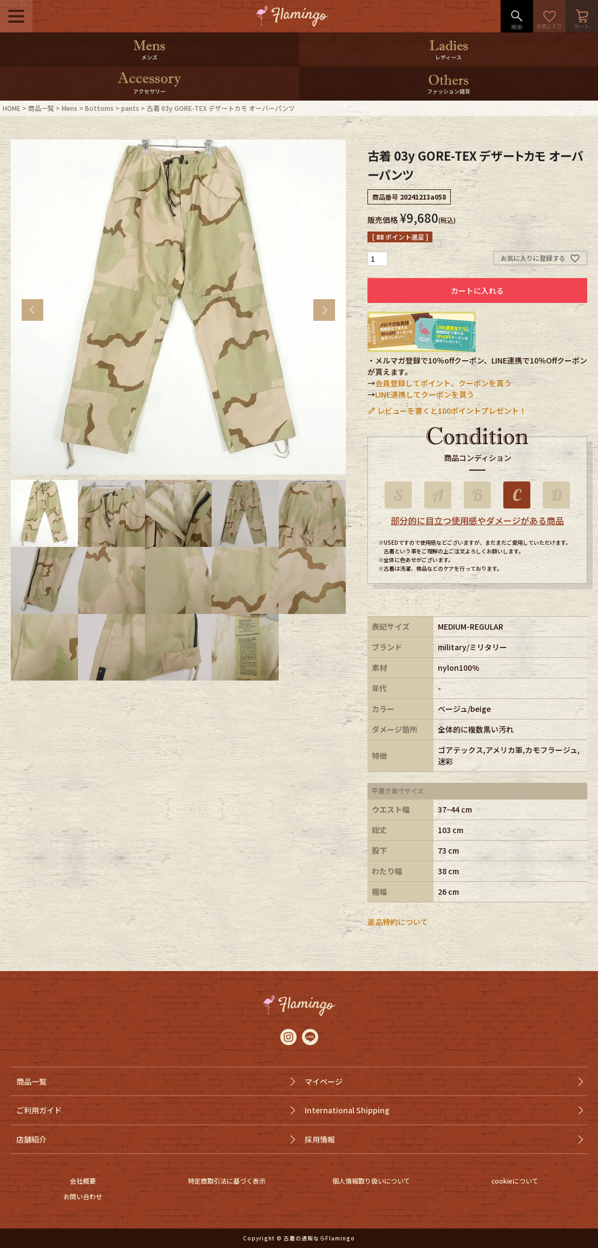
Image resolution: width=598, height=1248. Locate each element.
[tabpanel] (178, 307)
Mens (69, 108)
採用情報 (320, 1139)
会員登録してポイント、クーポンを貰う (443, 383)
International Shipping (347, 1110)
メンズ (149, 57)
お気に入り (549, 16)
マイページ (324, 1081)
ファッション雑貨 (448, 91)
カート (582, 16)
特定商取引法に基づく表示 (227, 1180)
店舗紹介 (31, 1139)
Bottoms (99, 108)
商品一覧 (41, 108)
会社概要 (83, 1180)
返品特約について (397, 921)
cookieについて (514, 1180)
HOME (12, 108)
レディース (448, 57)
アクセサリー (149, 91)
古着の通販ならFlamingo (319, 1238)
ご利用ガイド (39, 1110)
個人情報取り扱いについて (371, 1180)
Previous (32, 310)
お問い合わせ (82, 1196)
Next (324, 310)
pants (130, 108)
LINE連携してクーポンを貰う (424, 394)
